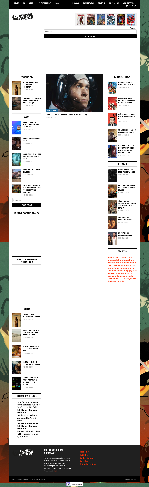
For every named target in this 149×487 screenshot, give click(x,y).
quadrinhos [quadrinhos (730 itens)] (123, 276)
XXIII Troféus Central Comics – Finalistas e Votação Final (27, 410)
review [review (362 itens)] (110, 278)
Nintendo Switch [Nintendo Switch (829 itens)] (113, 270)
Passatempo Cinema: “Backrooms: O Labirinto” (28, 403)
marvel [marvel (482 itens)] (127, 268)
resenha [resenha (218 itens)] (130, 276)
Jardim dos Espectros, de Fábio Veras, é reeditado (27, 418)
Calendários (114, 3)
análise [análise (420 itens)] (122, 257)
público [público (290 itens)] (117, 276)
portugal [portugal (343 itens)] (129, 273)
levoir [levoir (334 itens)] (118, 268)
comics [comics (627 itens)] (133, 262)
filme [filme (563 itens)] (127, 265)
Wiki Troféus (128, 3)
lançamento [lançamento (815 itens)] (112, 268)
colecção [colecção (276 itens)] (128, 262)
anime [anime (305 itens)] (110, 257)
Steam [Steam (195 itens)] (114, 278)
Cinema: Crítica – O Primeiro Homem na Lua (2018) (66, 114)
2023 (65, 3)
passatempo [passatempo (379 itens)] (123, 270)
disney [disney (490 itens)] (118, 265)
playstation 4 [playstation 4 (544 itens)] (112, 273)
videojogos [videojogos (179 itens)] (129, 278)
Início (16, 3)
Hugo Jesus (20, 431)
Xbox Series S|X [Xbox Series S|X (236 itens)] (119, 281)
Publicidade (84, 454)
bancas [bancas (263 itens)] (130, 257)
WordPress (134, 479)
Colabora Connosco (87, 458)
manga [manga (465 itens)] (122, 268)
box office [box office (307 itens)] (111, 262)
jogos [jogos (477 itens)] (133, 265)
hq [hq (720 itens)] (130, 265)
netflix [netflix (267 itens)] (132, 268)
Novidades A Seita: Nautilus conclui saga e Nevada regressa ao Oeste (28, 434)
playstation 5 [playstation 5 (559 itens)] (121, 273)
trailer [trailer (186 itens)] (123, 278)
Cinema (31, 3)
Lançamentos (52, 110)
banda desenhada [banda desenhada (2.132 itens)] (114, 260)
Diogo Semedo (21, 415)
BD (24, 3)
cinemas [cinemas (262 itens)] (122, 262)
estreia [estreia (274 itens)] (123, 265)
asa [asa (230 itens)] (126, 257)
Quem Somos (84, 451)
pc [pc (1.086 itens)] (128, 270)
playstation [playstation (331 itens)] (133, 270)
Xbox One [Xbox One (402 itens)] (111, 281)
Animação (75, 3)
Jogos (57, 3)
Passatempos (88, 3)
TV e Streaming (44, 3)
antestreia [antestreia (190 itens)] (115, 257)
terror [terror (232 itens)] (119, 278)
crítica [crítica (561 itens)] (110, 265)
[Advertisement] (74, 54)
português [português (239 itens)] (111, 276)
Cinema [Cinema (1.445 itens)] (116, 262)
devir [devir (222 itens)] (114, 265)
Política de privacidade (88, 464)
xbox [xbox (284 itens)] (134, 278)
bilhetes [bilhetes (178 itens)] (132, 260)
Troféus (101, 3)
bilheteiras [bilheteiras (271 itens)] (125, 260)
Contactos (84, 461)
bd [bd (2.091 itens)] (120, 260)
